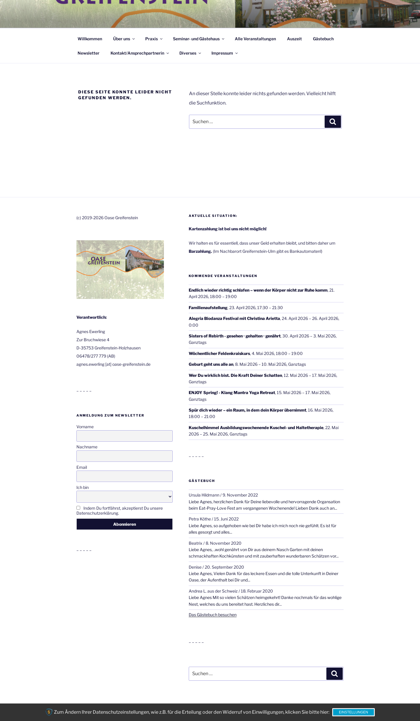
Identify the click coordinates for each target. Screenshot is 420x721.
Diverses (190, 52)
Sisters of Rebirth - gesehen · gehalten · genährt (235, 335)
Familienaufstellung (208, 307)
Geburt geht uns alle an (211, 364)
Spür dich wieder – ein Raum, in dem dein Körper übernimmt (247, 409)
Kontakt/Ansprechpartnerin (140, 52)
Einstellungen (353, 712)
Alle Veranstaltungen (255, 38)
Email (81, 467)
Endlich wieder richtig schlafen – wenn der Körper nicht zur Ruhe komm (258, 290)
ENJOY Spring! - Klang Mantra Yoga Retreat (232, 392)
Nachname (86, 446)
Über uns (124, 38)
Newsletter (88, 52)
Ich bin (82, 487)
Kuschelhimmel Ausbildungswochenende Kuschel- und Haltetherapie (256, 427)
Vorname (85, 426)
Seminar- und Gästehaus (199, 38)
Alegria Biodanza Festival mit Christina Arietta (234, 318)
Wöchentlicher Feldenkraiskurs (219, 353)
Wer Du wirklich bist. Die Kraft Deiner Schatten (235, 375)
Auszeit (294, 38)
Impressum (225, 52)
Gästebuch (323, 38)
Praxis (154, 38)
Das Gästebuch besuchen (213, 614)
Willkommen (90, 38)
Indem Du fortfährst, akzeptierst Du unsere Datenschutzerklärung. (119, 511)
